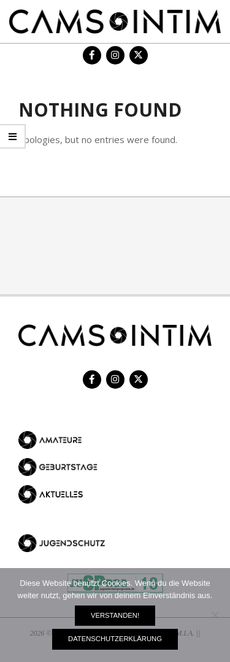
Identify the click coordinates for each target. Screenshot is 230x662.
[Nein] (215, 615)
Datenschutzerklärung (115, 638)
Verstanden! (115, 615)
